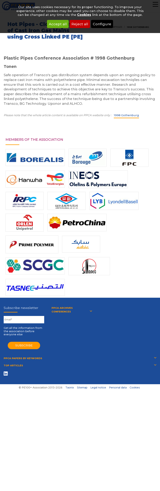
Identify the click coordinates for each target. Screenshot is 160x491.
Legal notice (98, 387)
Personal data (118, 387)
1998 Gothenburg (126, 115)
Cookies (84, 15)
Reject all (79, 24)
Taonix (69, 387)
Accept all (58, 24)
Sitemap (82, 387)
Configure (102, 24)
